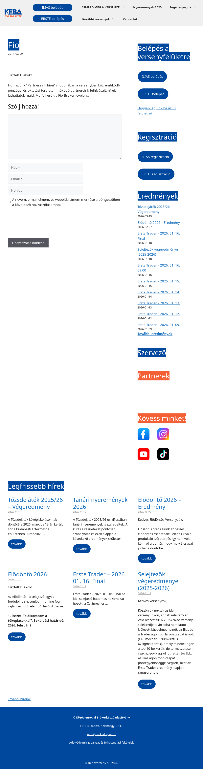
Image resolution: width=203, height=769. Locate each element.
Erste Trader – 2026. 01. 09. (159, 324)
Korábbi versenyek (100, 19)
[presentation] (38, 224)
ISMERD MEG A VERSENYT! (105, 7)
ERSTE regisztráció (156, 174)
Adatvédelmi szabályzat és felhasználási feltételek (101, 742)
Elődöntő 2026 (27, 574)
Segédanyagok (184, 7)
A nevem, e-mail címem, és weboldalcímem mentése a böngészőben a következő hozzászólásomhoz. (66, 202)
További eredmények (155, 334)
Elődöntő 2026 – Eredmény (159, 222)
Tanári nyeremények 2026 (100, 503)
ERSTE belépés (52, 18)
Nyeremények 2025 (147, 7)
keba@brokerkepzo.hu (101, 734)
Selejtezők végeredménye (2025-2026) (158, 581)
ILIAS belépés (52, 7)
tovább (16, 544)
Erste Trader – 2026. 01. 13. (159, 303)
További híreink (19, 699)
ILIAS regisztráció (155, 156)
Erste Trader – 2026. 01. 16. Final (99, 577)
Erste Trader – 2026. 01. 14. (159, 292)
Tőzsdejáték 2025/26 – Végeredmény (35, 503)
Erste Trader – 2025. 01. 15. (159, 281)
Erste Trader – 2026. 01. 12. (159, 313)
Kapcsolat (130, 19)
